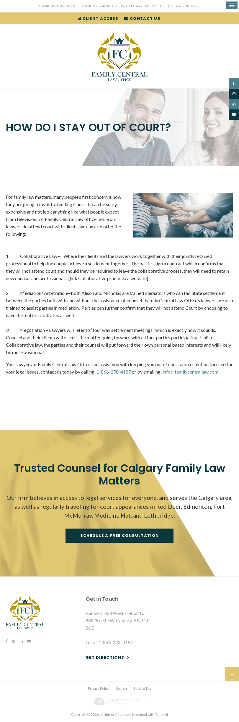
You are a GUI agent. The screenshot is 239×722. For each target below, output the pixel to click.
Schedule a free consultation (119, 535)
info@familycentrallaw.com (190, 371)
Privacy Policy (98, 688)
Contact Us (142, 18)
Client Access (98, 18)
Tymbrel (161, 714)
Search (121, 688)
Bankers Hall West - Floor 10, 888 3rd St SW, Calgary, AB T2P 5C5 (118, 620)
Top (232, 674)
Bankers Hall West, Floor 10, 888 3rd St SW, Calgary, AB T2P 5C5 (102, 6)
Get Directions (105, 657)
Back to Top (142, 688)
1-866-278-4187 (185, 6)
